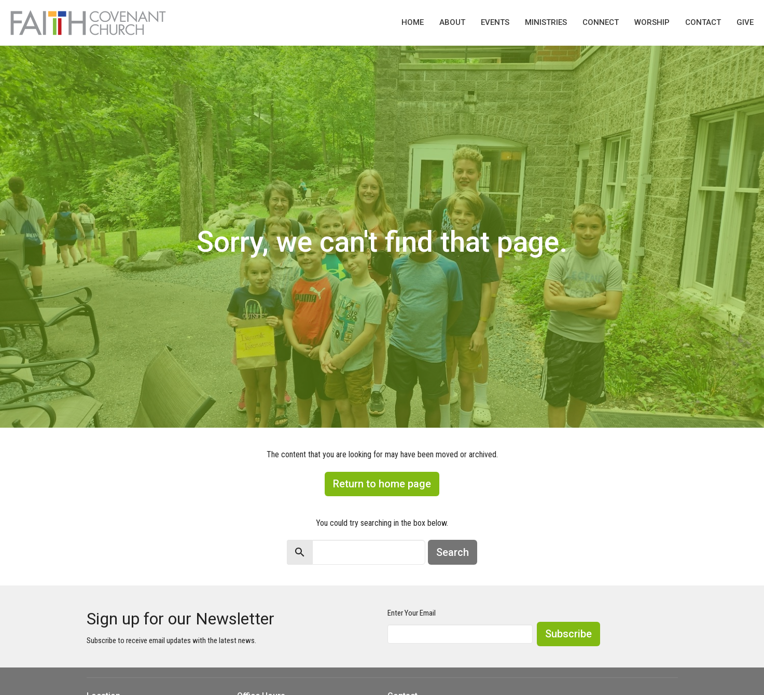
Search (452, 552)
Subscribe (568, 634)
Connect (600, 22)
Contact (703, 22)
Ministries (546, 22)
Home (412, 22)
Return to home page (382, 484)
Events (495, 22)
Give (745, 22)
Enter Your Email (411, 613)
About (452, 22)
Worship (652, 22)
